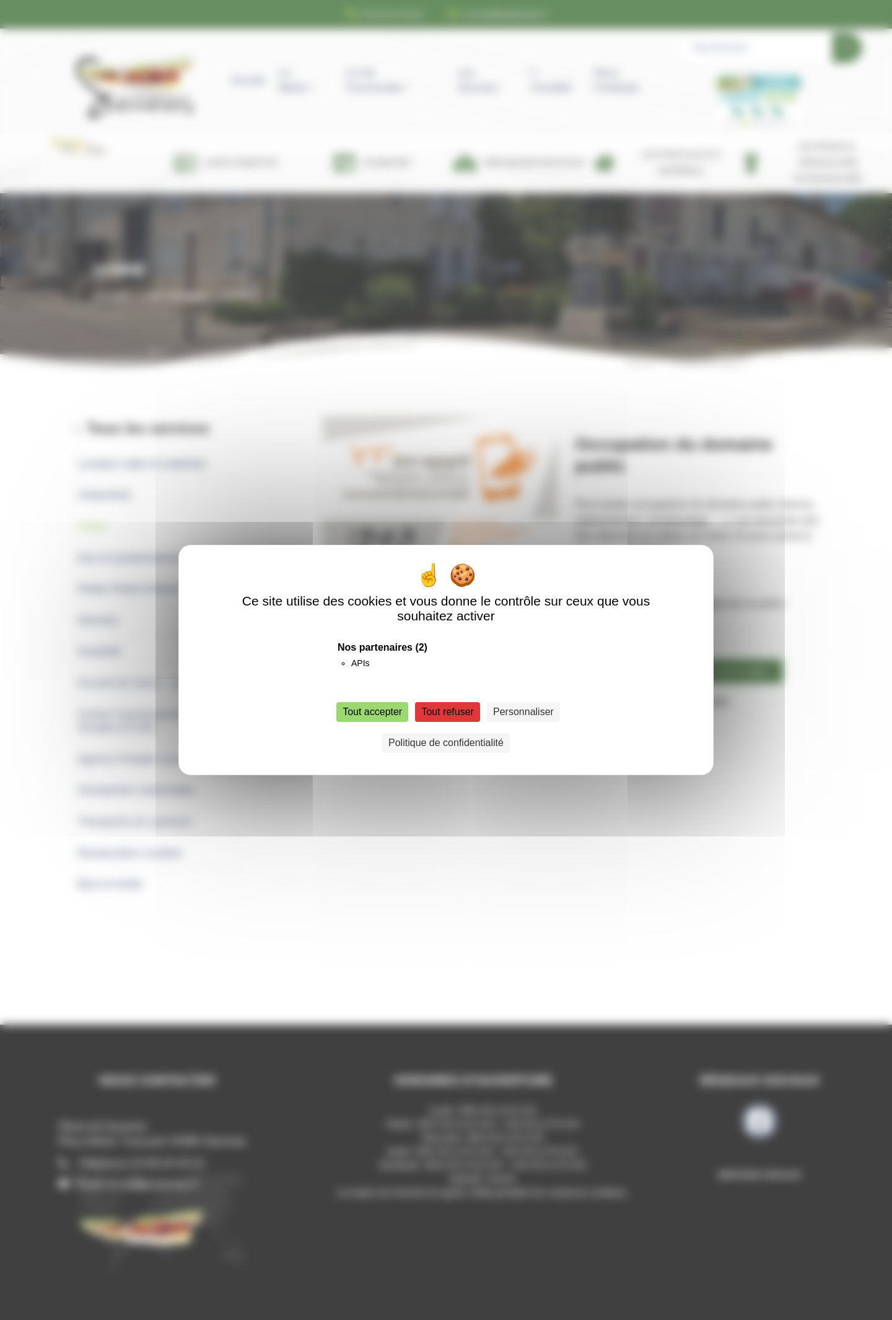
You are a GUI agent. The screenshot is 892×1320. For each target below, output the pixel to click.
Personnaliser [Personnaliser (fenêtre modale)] (523, 711)
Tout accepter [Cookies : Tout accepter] (372, 711)
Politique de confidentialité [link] (446, 742)
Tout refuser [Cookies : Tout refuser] (447, 711)
